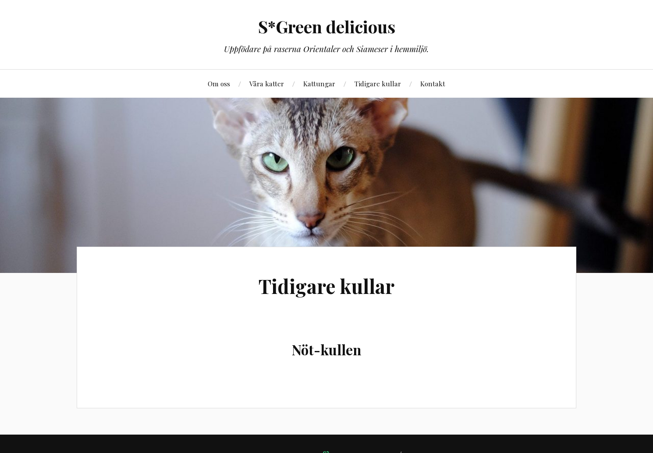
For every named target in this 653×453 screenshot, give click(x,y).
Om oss (219, 83)
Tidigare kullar (378, 83)
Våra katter (266, 83)
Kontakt (432, 83)
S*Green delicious (326, 26)
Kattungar (319, 83)
